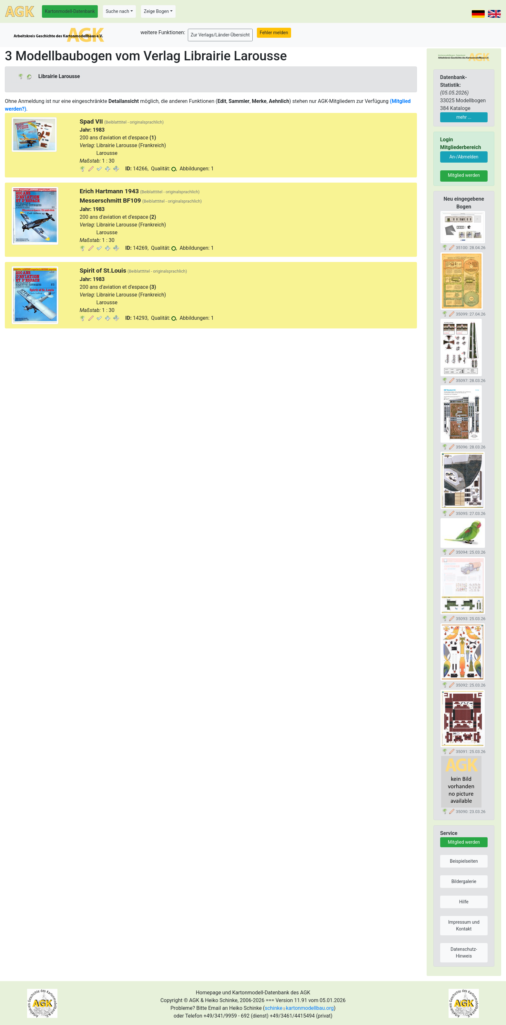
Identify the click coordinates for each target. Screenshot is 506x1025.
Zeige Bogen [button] (156, 11)
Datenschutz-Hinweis (463, 953)
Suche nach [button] (117, 11)
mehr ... (463, 117)
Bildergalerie (463, 881)
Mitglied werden (464, 175)
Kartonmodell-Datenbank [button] (70, 11)
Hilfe (464, 901)
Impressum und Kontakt (464, 925)
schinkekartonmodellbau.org (299, 1008)
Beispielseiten (464, 861)
